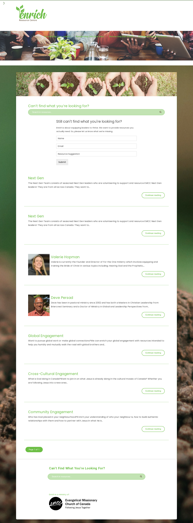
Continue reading (153, 195)
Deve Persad (62, 297)
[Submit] (160, 111)
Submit (62, 162)
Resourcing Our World (121, 36)
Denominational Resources (152, 36)
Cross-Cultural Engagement (53, 373)
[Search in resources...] (96, 112)
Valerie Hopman (65, 257)
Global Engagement (45, 335)
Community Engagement (50, 412)
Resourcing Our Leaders (57, 36)
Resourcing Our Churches (90, 36)
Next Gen (36, 178)
